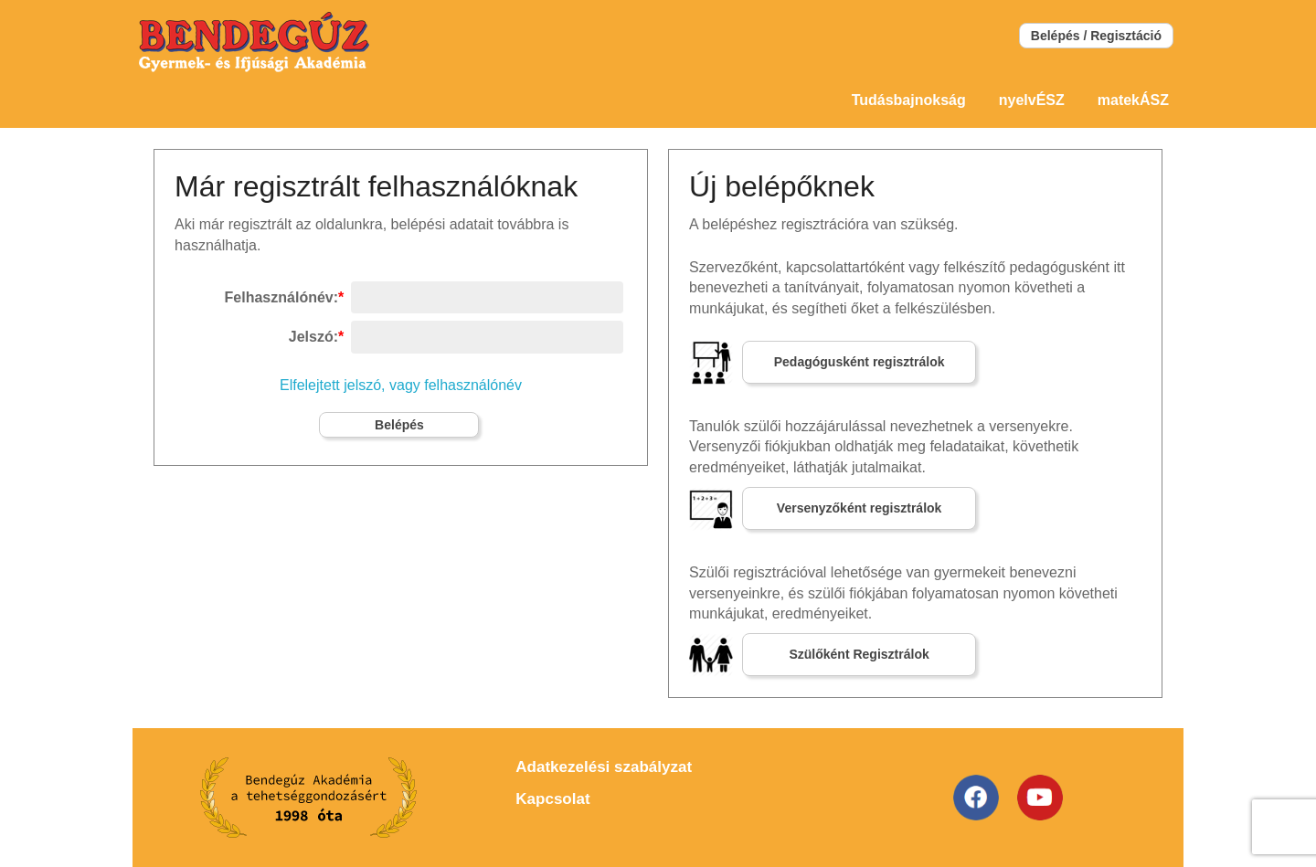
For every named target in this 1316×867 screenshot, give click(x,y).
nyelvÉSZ (1032, 100)
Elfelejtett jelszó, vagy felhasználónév (401, 385)
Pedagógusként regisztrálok (859, 361)
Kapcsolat (552, 799)
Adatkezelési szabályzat (603, 767)
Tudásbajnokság (909, 100)
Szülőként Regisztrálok (859, 654)
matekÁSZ (1133, 100)
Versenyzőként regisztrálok (859, 508)
